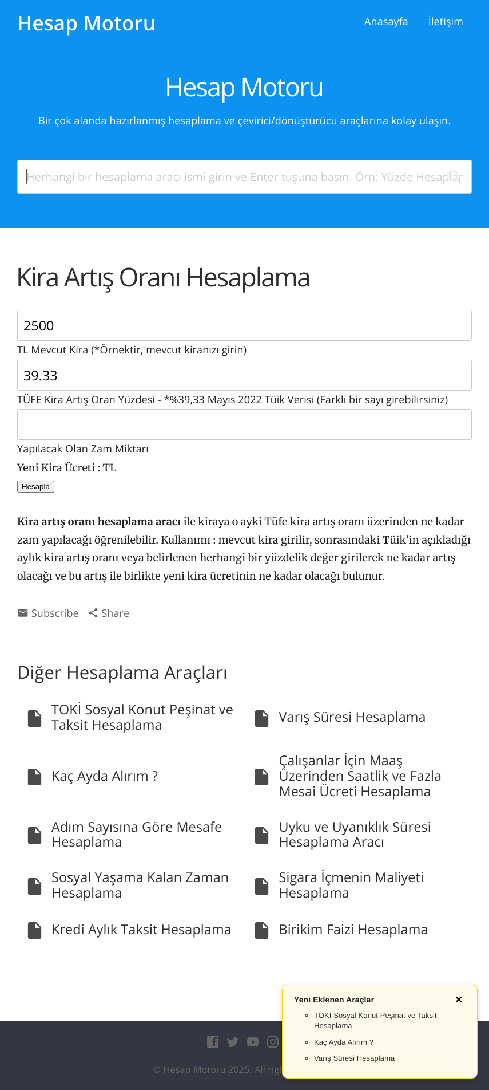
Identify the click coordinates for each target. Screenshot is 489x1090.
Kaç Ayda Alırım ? (343, 1042)
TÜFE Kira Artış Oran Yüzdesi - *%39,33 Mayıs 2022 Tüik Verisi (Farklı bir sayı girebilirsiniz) (244, 383)
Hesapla (36, 486)
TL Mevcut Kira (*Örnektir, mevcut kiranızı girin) (244, 333)
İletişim (445, 22)
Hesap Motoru (86, 23)
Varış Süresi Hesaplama (354, 1058)
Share (109, 613)
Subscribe (48, 613)
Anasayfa (386, 22)
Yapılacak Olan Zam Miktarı (244, 432)
